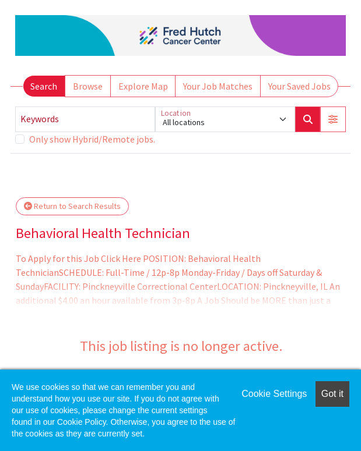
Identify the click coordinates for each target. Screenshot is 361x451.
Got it (332, 394)
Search (43, 86)
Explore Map (143, 86)
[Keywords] (85, 119)
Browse (88, 86)
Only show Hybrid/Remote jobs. (92, 139)
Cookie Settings (274, 394)
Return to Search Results (72, 206)
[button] (333, 119)
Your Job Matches (218, 86)
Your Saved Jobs (299, 86)
